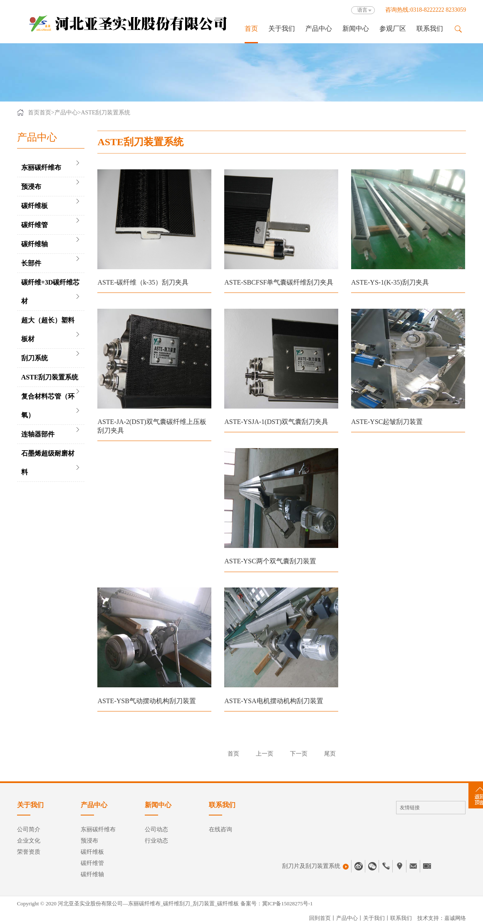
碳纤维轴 (34, 244)
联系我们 (429, 28)
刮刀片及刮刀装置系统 (315, 866)
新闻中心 (355, 28)
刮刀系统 (34, 358)
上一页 (264, 754)
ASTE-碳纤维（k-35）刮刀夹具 (142, 282)
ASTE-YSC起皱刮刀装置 (387, 421)
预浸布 (31, 186)
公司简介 (28, 829)
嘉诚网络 (455, 918)
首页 (251, 28)
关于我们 (281, 28)
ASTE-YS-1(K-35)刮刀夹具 (390, 282)
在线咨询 (220, 829)
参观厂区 (392, 28)
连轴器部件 (37, 434)
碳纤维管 (34, 224)
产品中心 (318, 28)
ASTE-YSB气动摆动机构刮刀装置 (146, 700)
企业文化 (28, 841)
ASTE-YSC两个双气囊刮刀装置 (270, 561)
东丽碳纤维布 (41, 167)
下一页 (298, 754)
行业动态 (156, 841)
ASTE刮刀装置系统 (105, 112)
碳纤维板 (34, 205)
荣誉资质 (28, 852)
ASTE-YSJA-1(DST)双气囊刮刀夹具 (276, 421)
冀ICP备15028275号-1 (287, 903)
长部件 (31, 263)
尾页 (330, 754)
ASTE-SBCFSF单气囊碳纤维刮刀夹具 (278, 282)
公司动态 (156, 829)
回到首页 (320, 918)
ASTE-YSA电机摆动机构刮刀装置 (273, 700)
